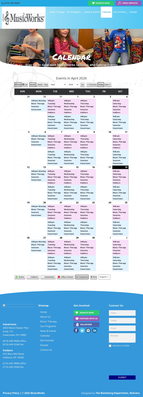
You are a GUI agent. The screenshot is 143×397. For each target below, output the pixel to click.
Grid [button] (18, 85)
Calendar (106, 12)
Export (104, 277)
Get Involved (119, 12)
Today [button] (100, 84)
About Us (41, 12)
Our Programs (74, 12)
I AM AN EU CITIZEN (119, 346)
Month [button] (33, 84)
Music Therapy (57, 12)
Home (31, 12)
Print (93, 277)
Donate (133, 12)
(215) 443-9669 (11, 364)
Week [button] (40, 84)
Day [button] (46, 84)
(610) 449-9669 (12, 3)
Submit (122, 377)
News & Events (92, 12)
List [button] (25, 85)
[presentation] (120, 361)
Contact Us (34, 23)
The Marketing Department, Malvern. (118, 393)
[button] (91, 84)
